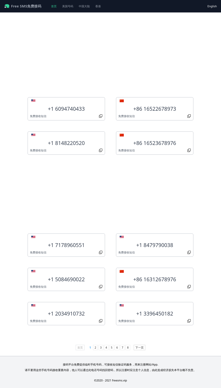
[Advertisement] (66, 56)
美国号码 (67, 6)
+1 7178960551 (66, 245)
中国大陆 (84, 6)
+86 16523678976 (154, 143)
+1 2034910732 (66, 313)
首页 (54, 6)
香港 (98, 6)
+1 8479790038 (154, 245)
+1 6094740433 (66, 108)
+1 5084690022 (66, 279)
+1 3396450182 (154, 313)
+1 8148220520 (66, 143)
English (212, 6)
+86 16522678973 (154, 108)
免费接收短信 (38, 116)
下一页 (139, 347)
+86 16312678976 (154, 279)
